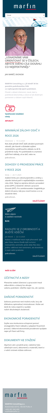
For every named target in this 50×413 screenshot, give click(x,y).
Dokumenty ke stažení (19, 340)
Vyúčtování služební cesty (14, 115)
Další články (39, 201)
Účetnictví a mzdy (16, 278)
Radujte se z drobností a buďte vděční (22, 230)
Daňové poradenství (18, 297)
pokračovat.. (10, 157)
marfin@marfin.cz (12, 411)
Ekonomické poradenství (22, 318)
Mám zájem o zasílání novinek (13, 215)
